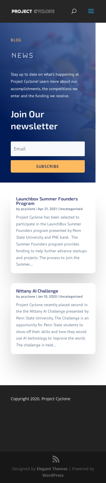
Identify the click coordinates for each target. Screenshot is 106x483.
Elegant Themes (52, 468)
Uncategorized (71, 209)
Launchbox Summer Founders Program (47, 201)
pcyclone (28, 209)
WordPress (53, 475)
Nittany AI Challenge (37, 290)
